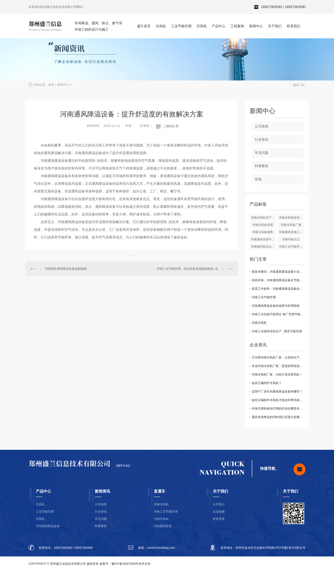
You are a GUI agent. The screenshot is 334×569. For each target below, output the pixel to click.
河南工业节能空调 (264, 297)
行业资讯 (261, 139)
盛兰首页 (144, 26)
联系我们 (293, 26)
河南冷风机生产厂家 (263, 217)
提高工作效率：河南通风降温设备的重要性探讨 (278, 288)
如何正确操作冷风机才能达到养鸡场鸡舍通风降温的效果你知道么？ (278, 400)
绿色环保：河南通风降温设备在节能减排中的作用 (278, 280)
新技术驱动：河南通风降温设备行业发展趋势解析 (278, 271)
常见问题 (261, 153)
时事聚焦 (261, 166)
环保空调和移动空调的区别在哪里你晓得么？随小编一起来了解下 (278, 408)
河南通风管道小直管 (291, 232)
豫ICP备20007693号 (125, 563)
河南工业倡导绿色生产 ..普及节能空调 (277, 331)
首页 (51, 84)
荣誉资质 (219, 518)
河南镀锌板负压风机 (263, 246)
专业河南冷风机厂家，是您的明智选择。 (278, 366)
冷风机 (161, 26)
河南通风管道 (163, 526)
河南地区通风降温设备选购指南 (66, 268)
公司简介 (219, 504)
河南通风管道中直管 (263, 239)
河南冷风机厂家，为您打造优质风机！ (277, 374)
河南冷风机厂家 (291, 224)
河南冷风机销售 (262, 232)
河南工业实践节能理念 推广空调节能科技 (278, 314)
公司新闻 (261, 126)
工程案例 (237, 26)
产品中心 (218, 26)
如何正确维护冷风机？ (267, 383)
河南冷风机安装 (262, 224)
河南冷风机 (259, 322)
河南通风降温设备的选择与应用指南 (275, 305)
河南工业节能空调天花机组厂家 (291, 246)
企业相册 (219, 511)
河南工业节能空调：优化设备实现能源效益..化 (187, 268)
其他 (76, 84)
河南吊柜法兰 (291, 239)
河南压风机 (161, 518)
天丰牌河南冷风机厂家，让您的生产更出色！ (278, 357)
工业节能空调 (181, 26)
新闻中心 (256, 26)
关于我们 (275, 26)
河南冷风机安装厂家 (291, 217)
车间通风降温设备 (48, 526)
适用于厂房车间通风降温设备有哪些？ (277, 391)
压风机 (202, 26)
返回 (298, 85)
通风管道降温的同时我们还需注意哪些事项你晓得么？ (278, 417)
